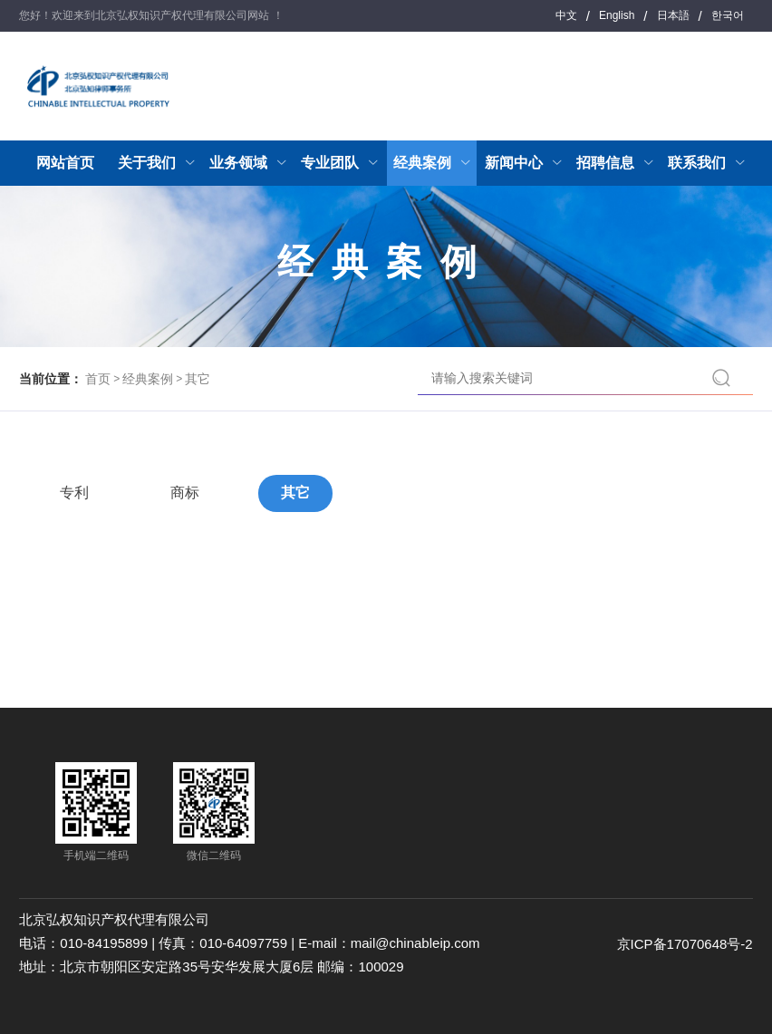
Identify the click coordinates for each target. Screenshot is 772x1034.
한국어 (727, 15)
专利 (74, 492)
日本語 (673, 15)
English (616, 15)
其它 (197, 379)
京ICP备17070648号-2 (685, 944)
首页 (98, 379)
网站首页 (65, 162)
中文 (566, 15)
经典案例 (147, 379)
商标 (184, 492)
